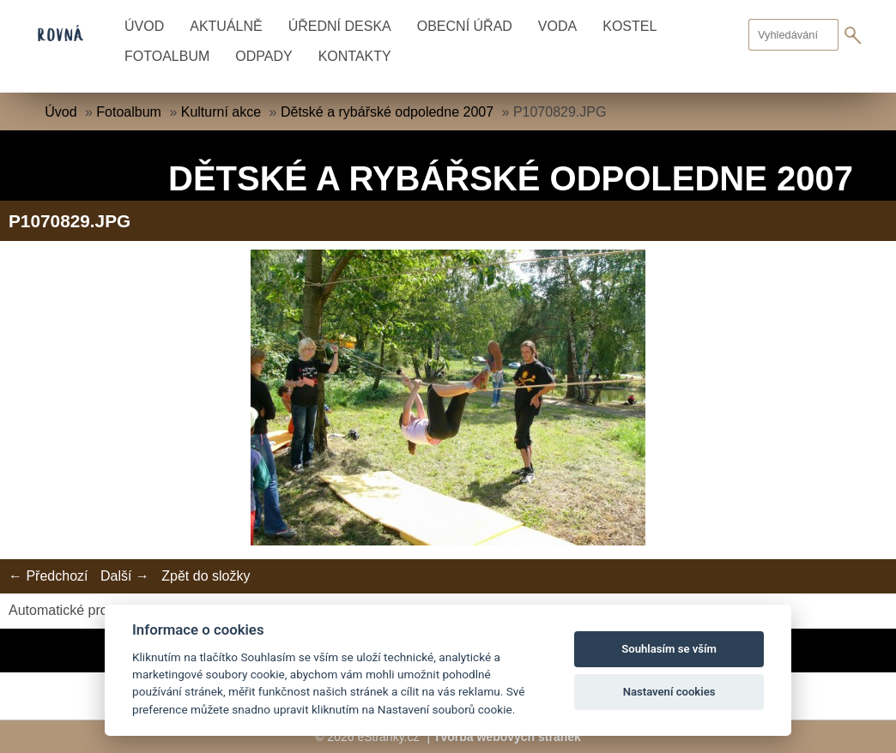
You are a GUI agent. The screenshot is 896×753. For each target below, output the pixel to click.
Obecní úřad (464, 26)
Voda (557, 26)
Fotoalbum (166, 56)
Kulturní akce (221, 112)
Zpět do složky (205, 576)
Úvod (144, 26)
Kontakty (354, 56)
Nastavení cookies (669, 691)
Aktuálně (226, 26)
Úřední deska (339, 26)
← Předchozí (48, 576)
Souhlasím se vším (669, 648)
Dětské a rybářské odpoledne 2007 (387, 112)
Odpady (263, 56)
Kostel (629, 26)
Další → (124, 576)
